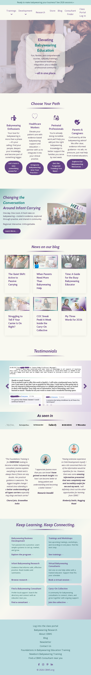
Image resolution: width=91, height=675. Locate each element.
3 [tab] (47, 405)
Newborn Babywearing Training (45, 654)
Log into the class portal (45, 626)
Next (84, 386)
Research (40, 12)
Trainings (11, 12)
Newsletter (45, 642)
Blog (60, 10)
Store (52, 10)
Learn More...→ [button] (11, 231)
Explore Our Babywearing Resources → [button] (77, 164)
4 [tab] (51, 405)
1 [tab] (40, 405)
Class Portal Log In (83, 12)
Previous (6, 386)
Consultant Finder (70, 12)
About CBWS (45, 633)
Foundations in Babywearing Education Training (45, 650)
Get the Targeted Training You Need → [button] (56, 167)
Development (25, 12)
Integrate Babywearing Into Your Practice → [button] (35, 169)
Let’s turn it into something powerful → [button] (13, 167)
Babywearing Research (45, 629)
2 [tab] (43, 405)
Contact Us (45, 646)
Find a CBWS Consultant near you (46, 658)
